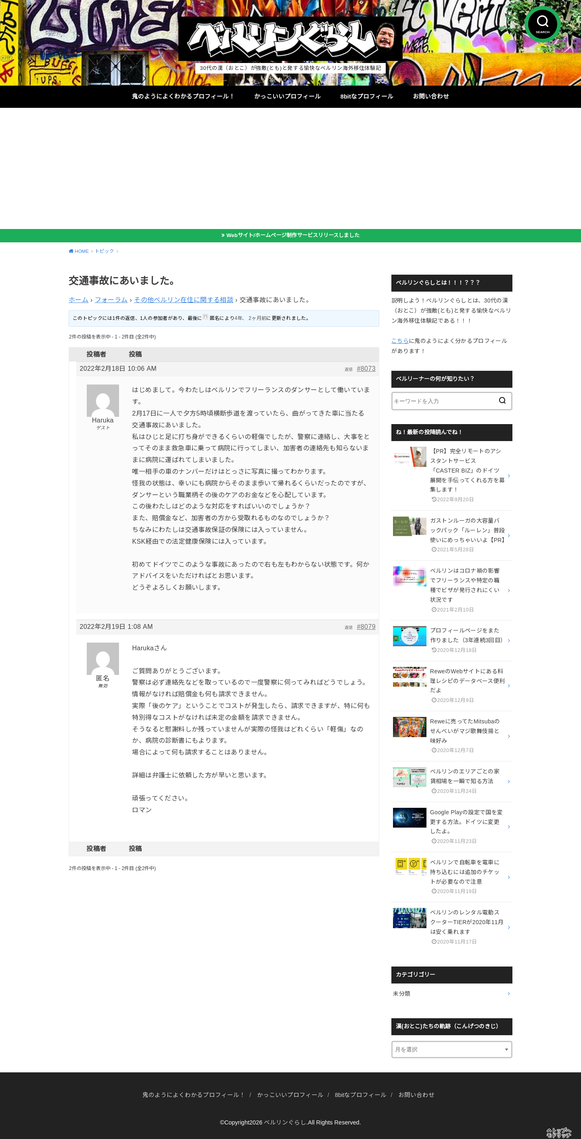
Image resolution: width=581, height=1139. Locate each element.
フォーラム (111, 299)
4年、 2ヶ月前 (250, 318)
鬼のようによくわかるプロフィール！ (183, 96)
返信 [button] (349, 369)
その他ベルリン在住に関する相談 (183, 299)
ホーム (78, 299)
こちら (400, 341)
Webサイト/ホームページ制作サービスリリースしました (292, 235)
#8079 (366, 626)
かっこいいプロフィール (287, 96)
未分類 (401, 993)
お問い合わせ (431, 96)
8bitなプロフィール (367, 96)
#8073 (366, 368)
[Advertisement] (290, 168)
